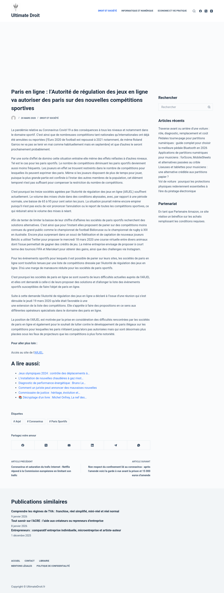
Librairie (44, 561)
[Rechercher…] (181, 107)
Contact (30, 561)
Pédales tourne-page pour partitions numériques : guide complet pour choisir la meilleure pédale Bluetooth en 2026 (184, 143)
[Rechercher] (194, 11)
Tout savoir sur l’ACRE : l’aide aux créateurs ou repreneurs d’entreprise (57, 521)
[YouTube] (211, 11)
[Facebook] (200, 11)
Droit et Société (107, 10)
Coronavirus (35, 421)
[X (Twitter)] (206, 11)
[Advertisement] (112, 49)
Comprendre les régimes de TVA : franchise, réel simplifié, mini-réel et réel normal (65, 511)
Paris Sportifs (58, 421)
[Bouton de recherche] (209, 107)
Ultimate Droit (25, 15)
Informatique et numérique (137, 10)
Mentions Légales (21, 566)
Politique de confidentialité (53, 566)
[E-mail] (69, 445)
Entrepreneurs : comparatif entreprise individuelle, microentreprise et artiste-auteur (66, 530)
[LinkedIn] (92, 445)
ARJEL (38, 352)
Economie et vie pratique (172, 10)
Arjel (17, 421)
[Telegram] (115, 445)
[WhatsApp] (138, 445)
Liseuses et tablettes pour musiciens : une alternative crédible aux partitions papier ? (182, 172)
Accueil (15, 561)
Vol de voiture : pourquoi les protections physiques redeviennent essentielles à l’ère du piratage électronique (184, 186)
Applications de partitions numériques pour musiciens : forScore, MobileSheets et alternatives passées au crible (184, 157)
